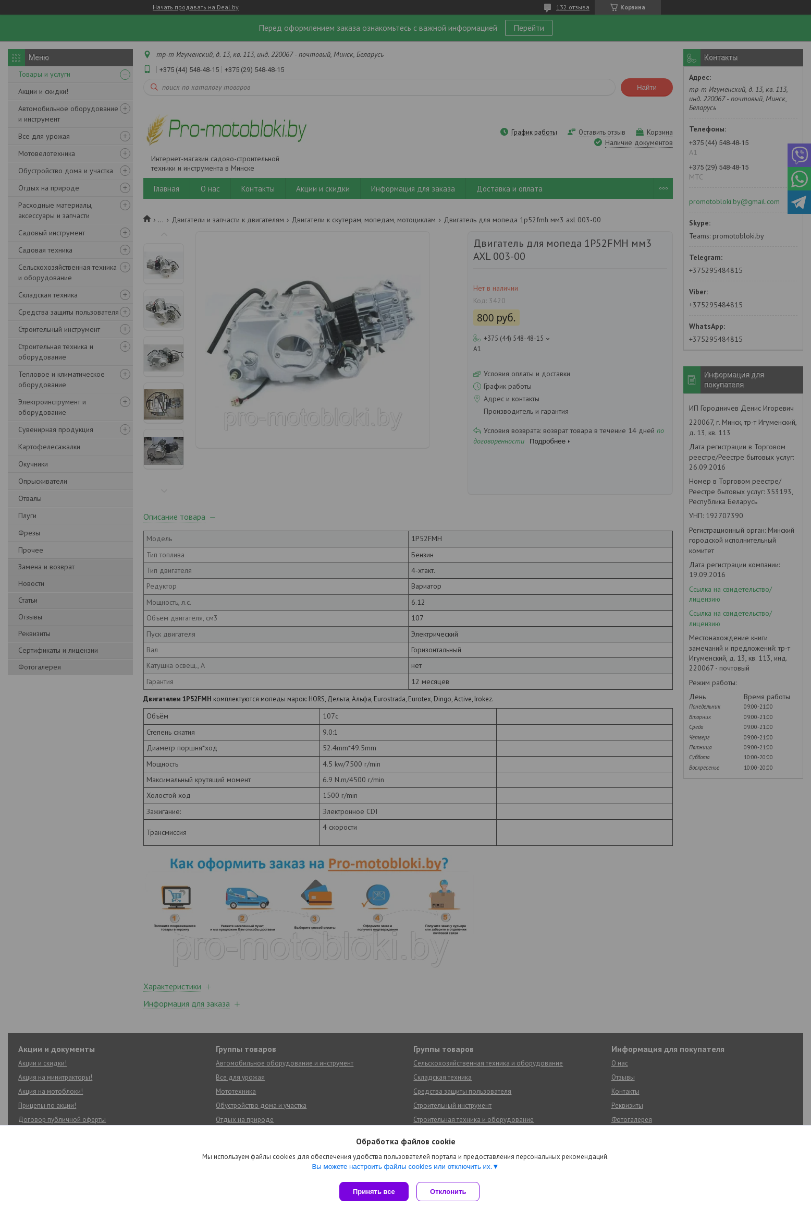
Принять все (374, 1191)
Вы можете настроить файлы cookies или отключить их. (402, 1169)
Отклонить (451, 1191)
